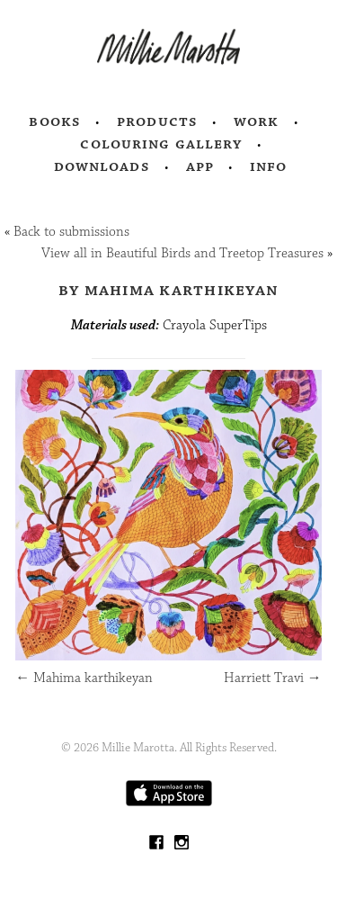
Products (157, 121)
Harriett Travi (273, 678)
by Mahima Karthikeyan (168, 290)
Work (256, 121)
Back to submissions (71, 231)
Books (55, 121)
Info (269, 166)
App (200, 166)
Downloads (102, 166)
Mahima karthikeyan (84, 678)
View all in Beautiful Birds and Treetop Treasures (182, 253)
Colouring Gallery (161, 144)
